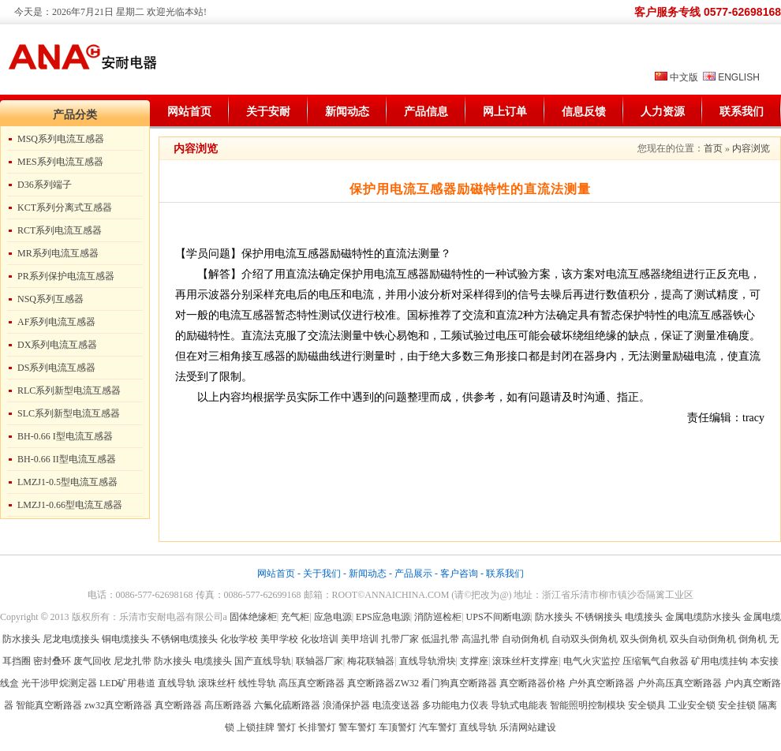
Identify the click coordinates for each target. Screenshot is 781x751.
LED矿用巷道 (127, 683)
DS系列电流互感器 (56, 367)
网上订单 (505, 112)
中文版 (684, 77)
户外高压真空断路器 (679, 683)
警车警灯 (357, 727)
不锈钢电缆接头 (184, 639)
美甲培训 (360, 639)
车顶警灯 (398, 727)
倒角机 (752, 639)
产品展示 (413, 573)
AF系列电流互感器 (56, 321)
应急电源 (333, 616)
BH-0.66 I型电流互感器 (65, 436)
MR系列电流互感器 (58, 253)
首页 (713, 148)
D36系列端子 (44, 184)
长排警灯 (317, 727)
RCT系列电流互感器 (59, 230)
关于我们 (322, 573)
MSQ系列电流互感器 (60, 138)
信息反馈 (584, 112)
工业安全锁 (692, 705)
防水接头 (554, 616)
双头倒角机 (643, 639)
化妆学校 (239, 639)
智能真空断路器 (49, 705)
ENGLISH (739, 77)
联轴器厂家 (319, 661)
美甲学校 (279, 639)
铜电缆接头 (125, 639)
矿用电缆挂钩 (719, 661)
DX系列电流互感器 (57, 344)
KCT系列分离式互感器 (64, 207)
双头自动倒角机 (703, 639)
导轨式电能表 (519, 705)
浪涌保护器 (346, 705)
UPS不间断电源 (498, 616)
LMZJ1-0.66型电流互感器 (69, 504)
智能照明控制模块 (588, 705)
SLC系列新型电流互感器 (68, 413)
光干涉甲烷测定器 (59, 683)
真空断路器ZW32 (383, 683)
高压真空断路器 (311, 683)
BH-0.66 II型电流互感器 (66, 459)
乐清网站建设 (527, 727)
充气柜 (295, 616)
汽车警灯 (438, 727)
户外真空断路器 (601, 683)
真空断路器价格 (532, 683)
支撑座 (474, 661)
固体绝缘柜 (253, 616)
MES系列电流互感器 (60, 161)
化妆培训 (319, 639)
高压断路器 (228, 705)
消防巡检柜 (438, 616)
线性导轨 (257, 683)
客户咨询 (459, 573)
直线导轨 (177, 683)
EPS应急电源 (383, 616)
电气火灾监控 (591, 661)
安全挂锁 (737, 705)
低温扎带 (440, 639)
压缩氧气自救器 (655, 661)
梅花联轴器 (370, 661)
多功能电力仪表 (455, 705)
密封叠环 (53, 661)
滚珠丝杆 (217, 683)
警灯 (286, 727)
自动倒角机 (525, 639)
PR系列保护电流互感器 (65, 276)
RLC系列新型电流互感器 (69, 390)
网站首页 (189, 112)
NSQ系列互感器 (50, 299)
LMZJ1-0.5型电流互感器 (67, 482)
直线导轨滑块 (427, 661)
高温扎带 (480, 639)
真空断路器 (178, 705)
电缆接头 (644, 616)
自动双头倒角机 (584, 639)
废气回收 (93, 661)
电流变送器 (396, 705)
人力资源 (663, 112)
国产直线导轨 (262, 661)
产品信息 (426, 112)
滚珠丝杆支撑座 (525, 661)
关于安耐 (268, 112)
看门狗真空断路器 (459, 683)
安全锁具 (647, 705)
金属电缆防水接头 (703, 616)
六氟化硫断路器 (287, 705)
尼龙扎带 (132, 661)
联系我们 (741, 112)
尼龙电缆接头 (71, 639)
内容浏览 (751, 148)
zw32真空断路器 (118, 705)
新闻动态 (347, 112)
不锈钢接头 (598, 616)
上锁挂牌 (256, 727)
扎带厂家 (400, 639)
